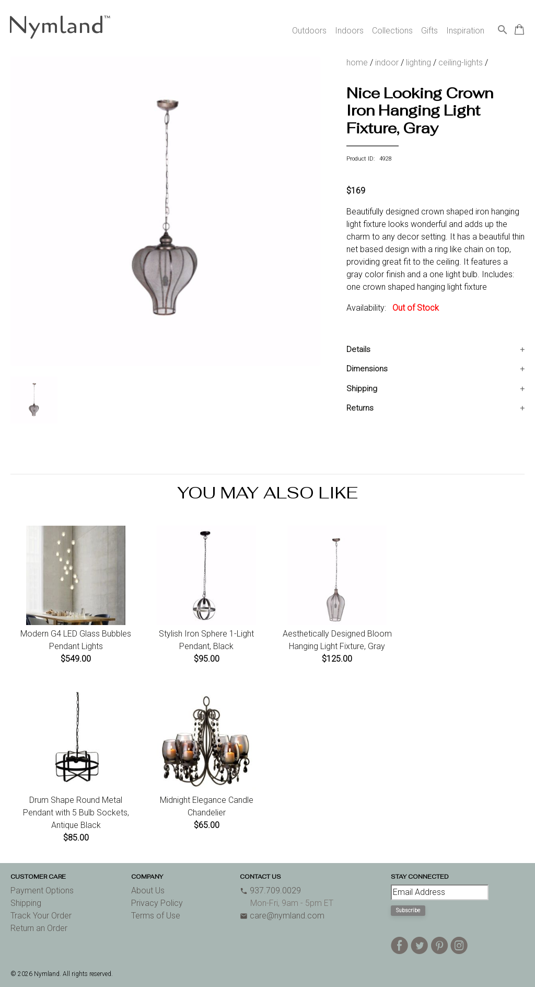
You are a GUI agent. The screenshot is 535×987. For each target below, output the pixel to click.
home (357, 62)
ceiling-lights (460, 62)
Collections (392, 31)
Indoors (349, 31)
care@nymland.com (282, 916)
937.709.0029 (270, 890)
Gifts (429, 31)
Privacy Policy (157, 903)
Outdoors (309, 31)
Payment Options (42, 890)
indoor (387, 62)
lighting (418, 62)
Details (358, 349)
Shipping (361, 388)
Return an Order (38, 928)
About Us (148, 890)
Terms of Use (155, 916)
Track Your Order (41, 916)
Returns (360, 408)
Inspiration (465, 31)
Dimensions (367, 368)
